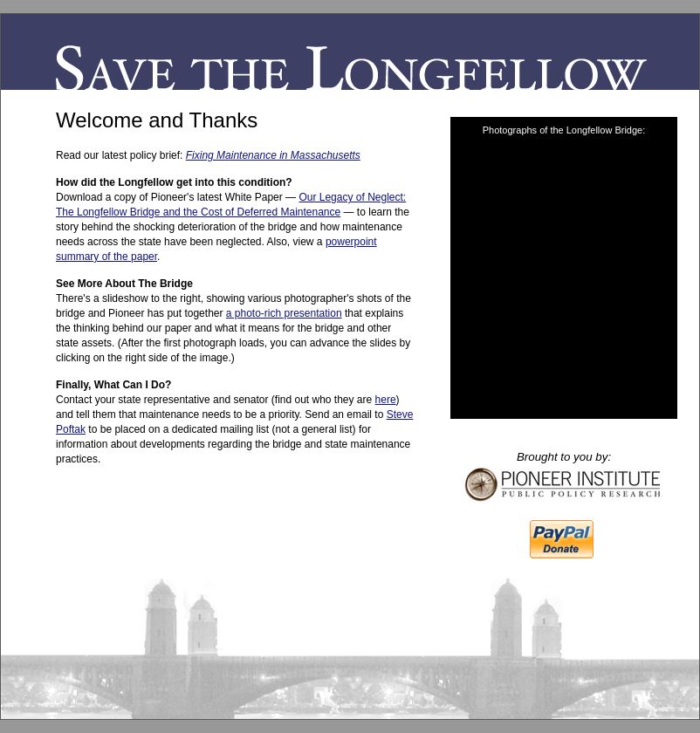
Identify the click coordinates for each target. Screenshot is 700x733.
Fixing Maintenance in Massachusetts (273, 155)
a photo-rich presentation (284, 313)
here (385, 400)
